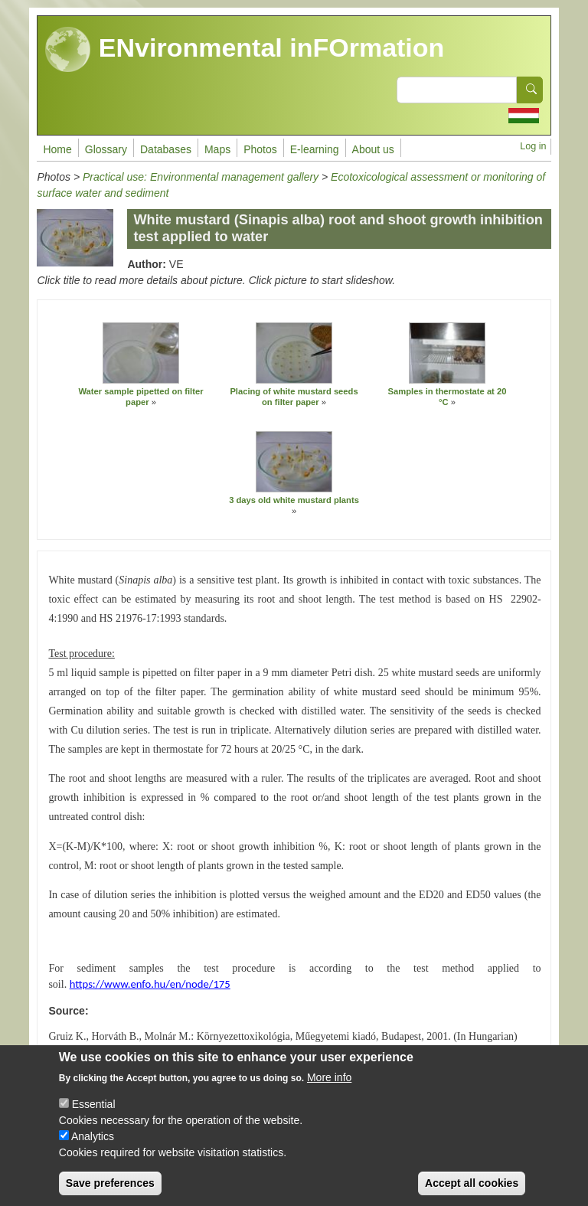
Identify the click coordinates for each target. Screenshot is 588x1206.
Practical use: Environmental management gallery (200, 177)
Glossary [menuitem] (106, 149)
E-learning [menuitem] (314, 149)
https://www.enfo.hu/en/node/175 (150, 984)
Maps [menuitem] (217, 149)
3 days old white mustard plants (294, 500)
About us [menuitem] (373, 149)
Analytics (92, 1149)
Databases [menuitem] (165, 149)
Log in (533, 146)
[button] (141, 353)
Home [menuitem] (57, 149)
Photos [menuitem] (260, 149)
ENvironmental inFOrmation (244, 50)
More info (329, 1090)
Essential (94, 1117)
